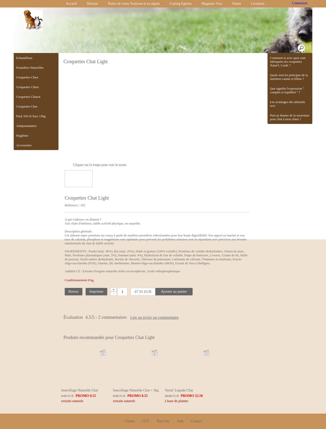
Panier (236, 3)
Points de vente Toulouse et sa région (134, 3)
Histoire (92, 3)
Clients (130, 412)
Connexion (299, 3)
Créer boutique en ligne (163, 423)
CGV (146, 412)
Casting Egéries (181, 3)
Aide (180, 412)
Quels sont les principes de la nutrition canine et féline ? (289, 77)
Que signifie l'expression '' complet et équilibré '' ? (287, 90)
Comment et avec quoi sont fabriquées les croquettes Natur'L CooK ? (287, 61)
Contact (196, 412)
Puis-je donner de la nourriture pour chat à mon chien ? (290, 117)
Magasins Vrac (212, 3)
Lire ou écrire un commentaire (173, 318)
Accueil (71, 3)
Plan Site (163, 412)
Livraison (258, 3)
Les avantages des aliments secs (287, 103)
